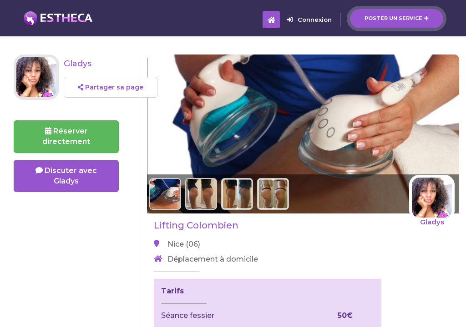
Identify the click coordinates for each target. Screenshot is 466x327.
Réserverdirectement (66, 136)
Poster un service (397, 18)
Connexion (309, 19)
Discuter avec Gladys (66, 175)
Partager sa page (110, 87)
